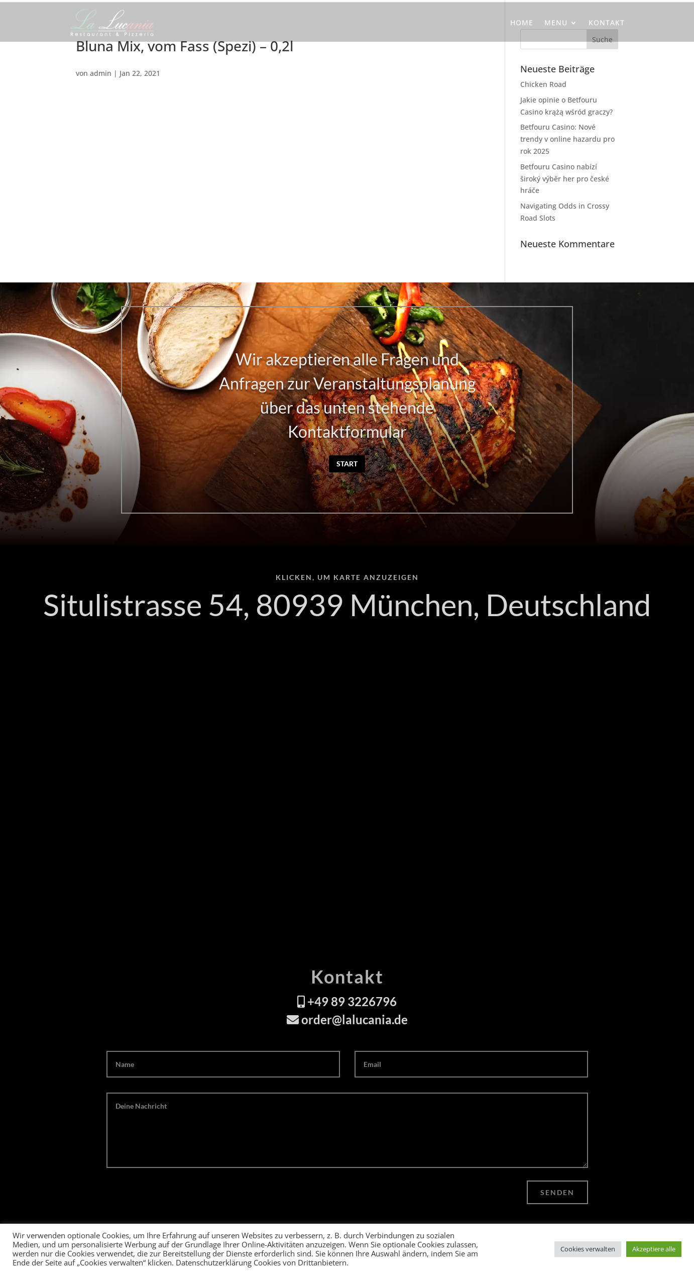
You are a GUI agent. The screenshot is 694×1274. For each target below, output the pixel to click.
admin (100, 73)
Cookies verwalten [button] (587, 1248)
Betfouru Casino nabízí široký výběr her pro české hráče (564, 178)
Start (347, 463)
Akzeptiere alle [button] (653, 1248)
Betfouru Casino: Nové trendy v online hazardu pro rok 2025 (567, 139)
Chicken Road (543, 84)
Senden (557, 1192)
